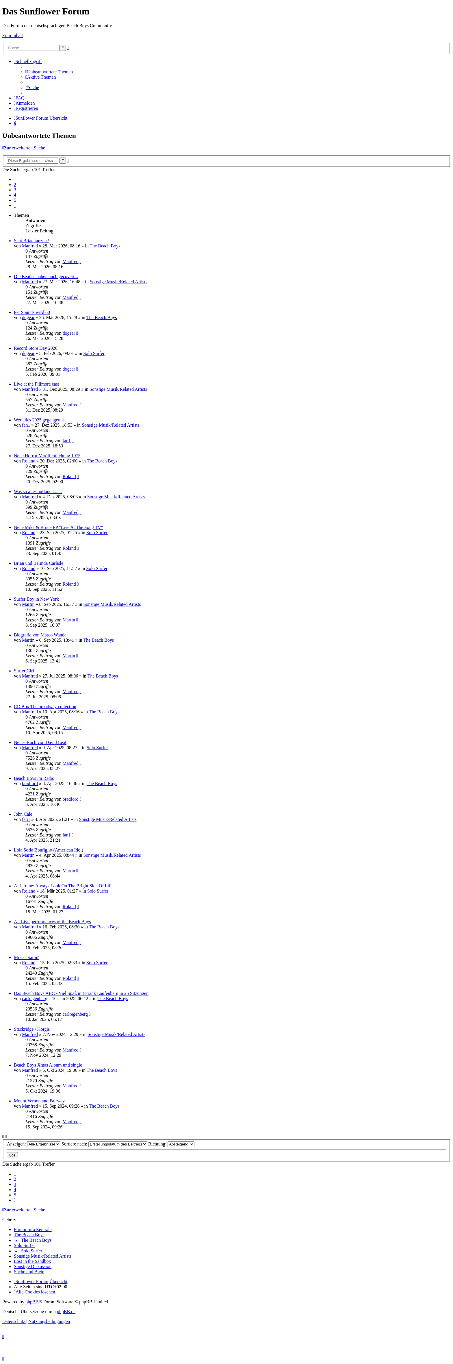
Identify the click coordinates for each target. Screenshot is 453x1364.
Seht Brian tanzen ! (31, 240)
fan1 (26, 425)
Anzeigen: (33, 1143)
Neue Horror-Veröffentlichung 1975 (47, 455)
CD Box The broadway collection (45, 706)
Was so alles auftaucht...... (38, 491)
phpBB (31, 1301)
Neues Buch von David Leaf (40, 742)
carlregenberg (34, 998)
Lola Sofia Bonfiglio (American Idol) (48, 849)
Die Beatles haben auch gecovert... (46, 276)
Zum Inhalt (12, 35)
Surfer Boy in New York (36, 599)
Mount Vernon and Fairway (39, 1100)
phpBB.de (66, 1311)
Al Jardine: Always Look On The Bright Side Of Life (63, 885)
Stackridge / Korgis (32, 1029)
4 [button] (15, 195)
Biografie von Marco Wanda (40, 634)
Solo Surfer (93, 353)
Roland (28, 460)
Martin (28, 604)
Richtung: (171, 1143)
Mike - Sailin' (26, 957)
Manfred (30, 245)
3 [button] (15, 189)
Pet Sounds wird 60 (32, 312)
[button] (15, 205)
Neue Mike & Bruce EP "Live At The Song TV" (58, 527)
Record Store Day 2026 (35, 348)
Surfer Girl (24, 670)
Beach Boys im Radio (34, 778)
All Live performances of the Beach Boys (52, 921)
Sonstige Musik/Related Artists (118, 281)
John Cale (23, 814)
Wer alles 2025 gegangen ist (40, 419)
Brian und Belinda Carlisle (38, 563)
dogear (28, 317)
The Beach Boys (105, 245)
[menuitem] (49, 71)
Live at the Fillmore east (36, 384)
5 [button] (15, 200)
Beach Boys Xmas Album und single (48, 1065)
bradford (30, 783)
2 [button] (15, 184)
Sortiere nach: (104, 1143)
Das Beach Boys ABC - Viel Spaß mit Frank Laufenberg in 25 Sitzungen (81, 993)
